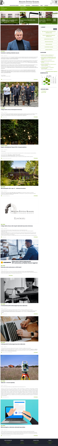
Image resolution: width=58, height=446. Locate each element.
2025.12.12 (25, 22)
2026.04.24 (5, 55)
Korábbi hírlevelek (22, 443)
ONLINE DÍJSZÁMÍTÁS (48, 49)
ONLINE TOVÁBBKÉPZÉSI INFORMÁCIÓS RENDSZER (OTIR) (49, 36)
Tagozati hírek (4, 145)
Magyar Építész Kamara (14, 5)
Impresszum (36, 443)
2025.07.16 (5, 308)
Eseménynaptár (42, 7)
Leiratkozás (22, 442)
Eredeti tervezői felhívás (23, 8)
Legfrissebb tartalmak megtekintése (51, 71)
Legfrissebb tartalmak (43, 8)
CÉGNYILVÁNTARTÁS (49, 44)
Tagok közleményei (23, 7)
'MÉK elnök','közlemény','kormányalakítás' (6, 79)
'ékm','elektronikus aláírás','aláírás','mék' (6, 435)
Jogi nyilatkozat (8, 442)
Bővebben (36, 79)
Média (42, 5)
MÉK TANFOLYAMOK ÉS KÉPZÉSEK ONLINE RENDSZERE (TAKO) (49, 32)
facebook (44, 91)
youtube (44, 92)
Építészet (46, 5)
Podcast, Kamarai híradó (6, 18)
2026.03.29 (5, 228)
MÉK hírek (2, 7)
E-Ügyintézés (50, 443)
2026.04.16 (43, 21)
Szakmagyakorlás (35, 5)
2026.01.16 (5, 385)
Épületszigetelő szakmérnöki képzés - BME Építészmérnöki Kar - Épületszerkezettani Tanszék (48, 58)
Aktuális (22, 5)
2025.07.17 (5, 346)
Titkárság (8, 443)
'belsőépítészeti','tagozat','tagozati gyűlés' (6, 158)
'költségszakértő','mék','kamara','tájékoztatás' (7, 352)
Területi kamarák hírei (4, 8)
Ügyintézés (28, 5)
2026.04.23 (5, 149)
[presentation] (3, 20)
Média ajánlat (36, 442)
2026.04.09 (5, 22)
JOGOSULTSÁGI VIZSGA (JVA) (48, 39)
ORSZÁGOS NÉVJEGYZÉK (49, 41)
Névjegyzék (50, 442)
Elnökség (3, 108)
